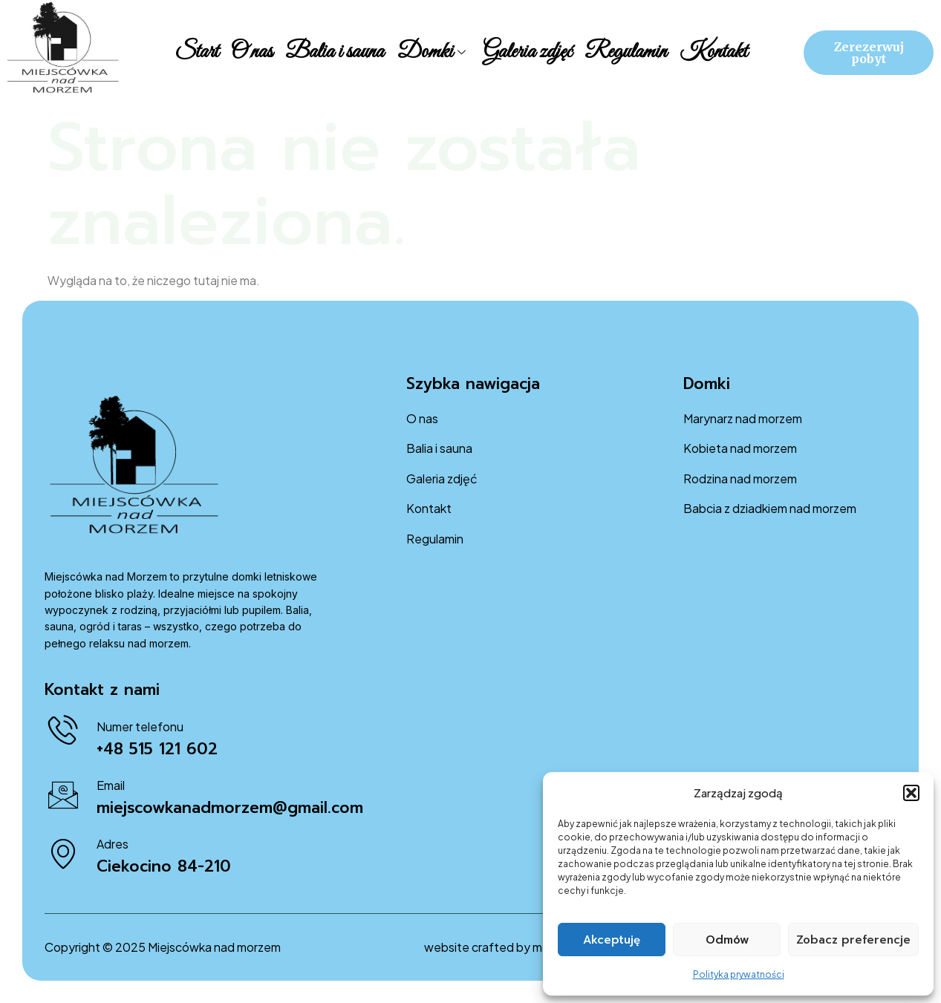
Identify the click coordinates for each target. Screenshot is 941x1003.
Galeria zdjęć (526, 52)
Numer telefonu (140, 726)
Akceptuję (611, 940)
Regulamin (624, 52)
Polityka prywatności (738, 974)
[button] (911, 792)
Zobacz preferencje (853, 940)
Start (199, 52)
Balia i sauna (336, 52)
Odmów (727, 940)
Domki (431, 52)
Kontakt (711, 52)
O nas (254, 52)
